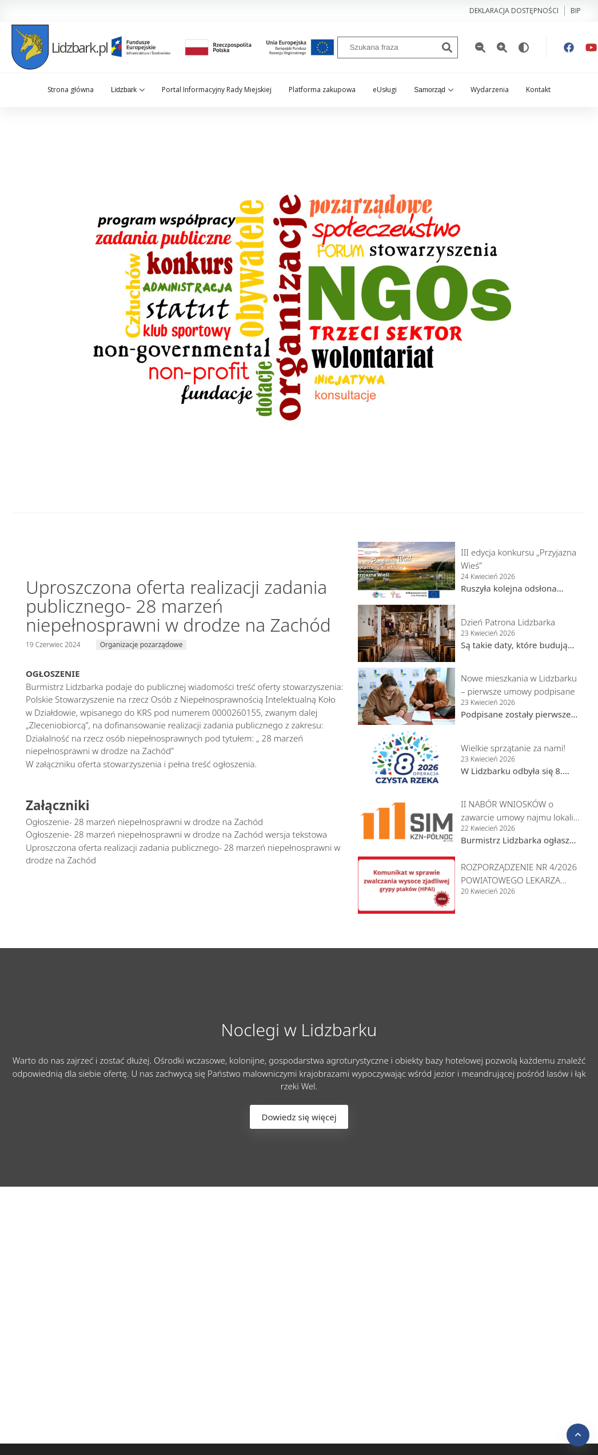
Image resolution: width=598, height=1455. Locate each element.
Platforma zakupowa (322, 89)
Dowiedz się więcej (298, 1117)
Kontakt (538, 89)
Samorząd (433, 90)
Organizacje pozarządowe (141, 644)
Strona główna (70, 89)
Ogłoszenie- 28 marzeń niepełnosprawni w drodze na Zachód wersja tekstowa (176, 834)
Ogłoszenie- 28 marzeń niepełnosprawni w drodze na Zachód (144, 821)
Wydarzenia (490, 89)
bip (576, 10)
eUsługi (385, 89)
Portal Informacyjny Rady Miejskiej (217, 89)
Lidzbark (128, 90)
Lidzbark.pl (59, 47)
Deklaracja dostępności (514, 10)
